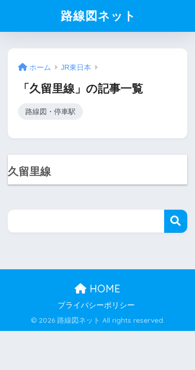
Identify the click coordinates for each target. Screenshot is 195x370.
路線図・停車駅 (50, 111)
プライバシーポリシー (96, 305)
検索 (175, 221)
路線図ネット (98, 15)
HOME (97, 288)
